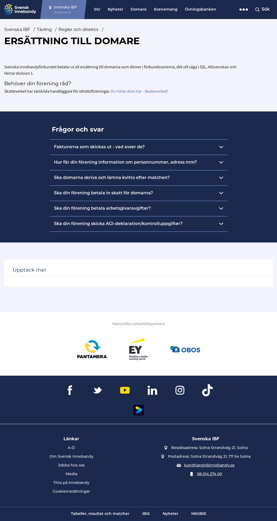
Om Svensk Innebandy (71, 457)
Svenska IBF (17, 29)
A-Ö (71, 448)
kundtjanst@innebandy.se (209, 466)
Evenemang (166, 10)
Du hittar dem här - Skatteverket (138, 91)
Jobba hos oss (71, 466)
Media (71, 474)
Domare (139, 10)
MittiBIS (198, 514)
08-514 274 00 (209, 474)
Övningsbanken (200, 10)
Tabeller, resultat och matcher (100, 514)
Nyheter (115, 10)
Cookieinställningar (71, 492)
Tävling (44, 29)
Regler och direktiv (78, 29)
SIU (97, 10)
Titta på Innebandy (71, 483)
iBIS (146, 514)
